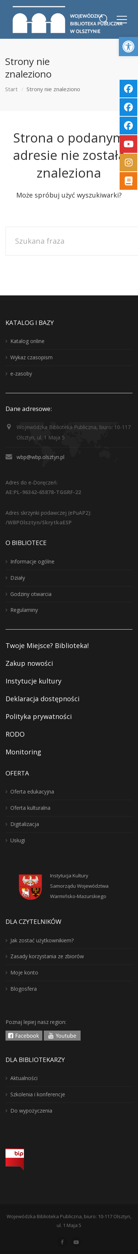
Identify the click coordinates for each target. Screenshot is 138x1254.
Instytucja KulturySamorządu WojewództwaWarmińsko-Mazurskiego (79, 886)
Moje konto (24, 972)
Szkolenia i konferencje (37, 1094)
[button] (128, 46)
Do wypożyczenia (31, 1110)
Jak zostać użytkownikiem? (42, 940)
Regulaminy (24, 609)
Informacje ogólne (32, 561)
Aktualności (24, 1078)
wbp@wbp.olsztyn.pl (40, 456)
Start (11, 89)
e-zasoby (21, 373)
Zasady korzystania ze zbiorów (47, 956)
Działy (17, 577)
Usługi (17, 840)
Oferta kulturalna (30, 807)
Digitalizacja (24, 824)
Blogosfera (23, 988)
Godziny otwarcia (31, 593)
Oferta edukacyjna (32, 791)
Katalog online (27, 341)
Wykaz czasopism (31, 357)
